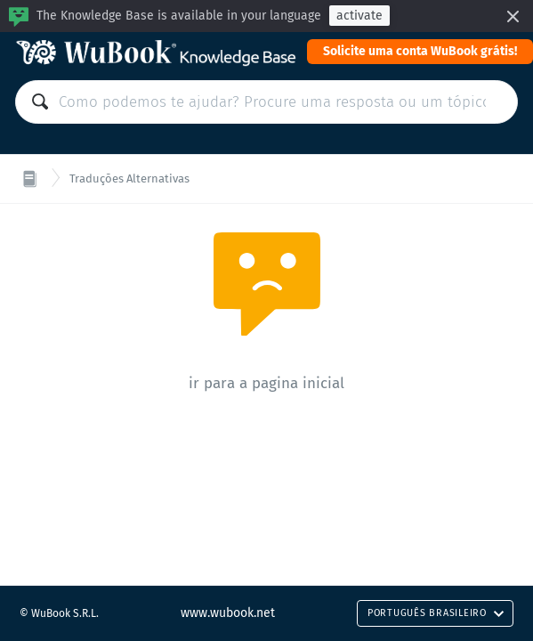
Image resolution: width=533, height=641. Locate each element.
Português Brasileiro (436, 613)
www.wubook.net (228, 613)
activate (359, 15)
